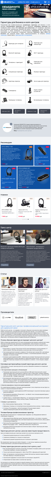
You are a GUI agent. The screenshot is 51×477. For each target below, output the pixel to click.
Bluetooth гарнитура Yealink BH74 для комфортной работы (13, 247)
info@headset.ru (35, 2)
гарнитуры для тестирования (23, 35)
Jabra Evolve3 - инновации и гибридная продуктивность (35, 247)
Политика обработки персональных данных (9, 475)
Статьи (4, 274)
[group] (6, 318)
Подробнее (4, 265)
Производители (7, 312)
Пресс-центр (6, 227)
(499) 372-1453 (23, 2)
